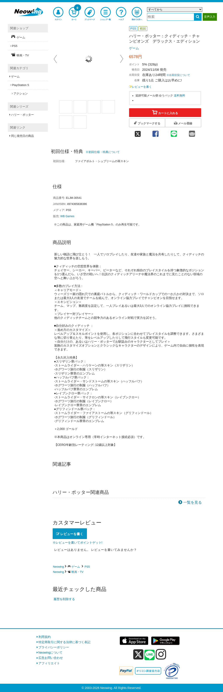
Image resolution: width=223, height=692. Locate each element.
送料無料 (179, 95)
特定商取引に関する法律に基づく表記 (64, 642)
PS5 (87, 566)
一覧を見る (192, 502)
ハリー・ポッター (22, 114)
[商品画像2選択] (79, 106)
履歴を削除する (64, 599)
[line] (149, 655)
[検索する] (198, 17)
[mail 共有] (192, 132)
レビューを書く (140, 86)
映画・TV (77, 572)
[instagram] (161, 654)
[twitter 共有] (138, 132)
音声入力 (209, 16)
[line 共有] (174, 132)
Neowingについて (50, 652)
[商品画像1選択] (65, 106)
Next (121, 59)
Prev (55, 59)
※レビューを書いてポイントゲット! (77, 542)
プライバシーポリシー (53, 647)
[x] (138, 654)
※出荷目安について (178, 75)
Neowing (58, 566)
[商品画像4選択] (79, 122)
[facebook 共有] (156, 132)
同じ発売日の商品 (22, 135)
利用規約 (44, 637)
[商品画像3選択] (65, 122)
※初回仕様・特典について (103, 152)
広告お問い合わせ (50, 657)
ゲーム (134, 48)
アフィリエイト (49, 663)
